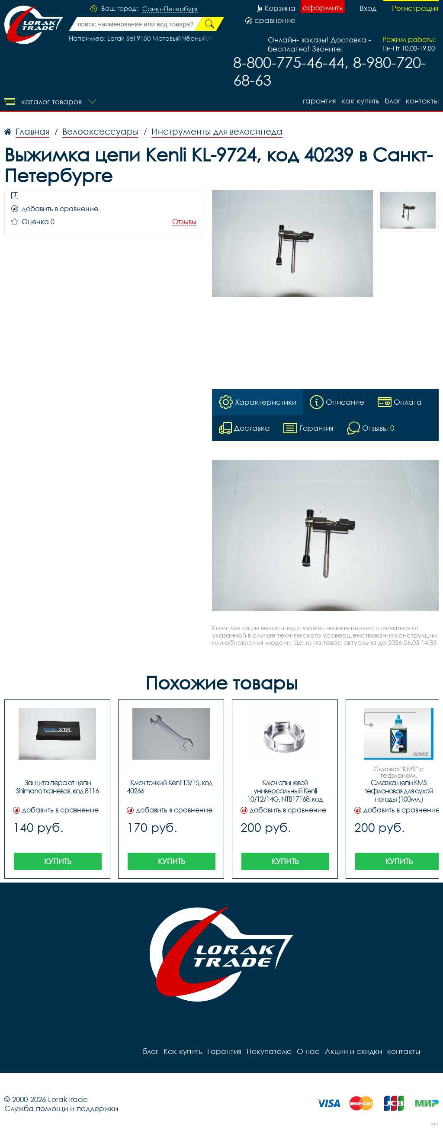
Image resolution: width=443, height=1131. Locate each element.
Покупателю (269, 1051)
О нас (308, 1051)
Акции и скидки (353, 1051)
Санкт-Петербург (170, 9)
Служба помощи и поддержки (61, 1108)
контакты (422, 100)
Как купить (360, 100)
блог (393, 100)
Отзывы (184, 222)
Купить (57, 861)
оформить (323, 7)
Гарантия (319, 100)
